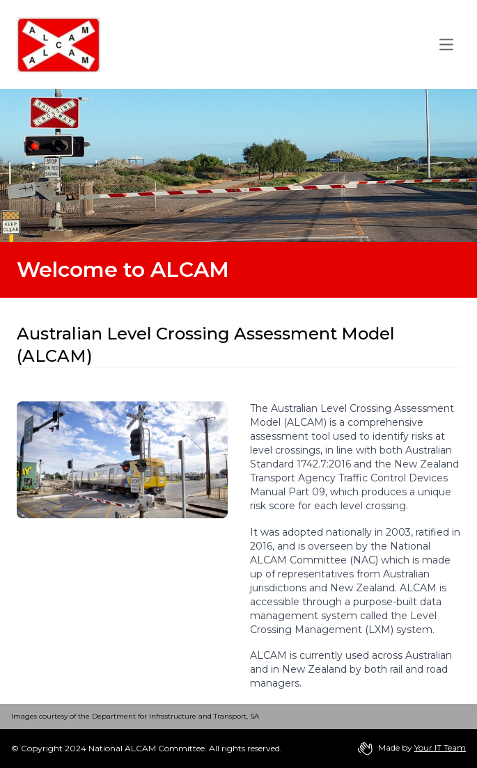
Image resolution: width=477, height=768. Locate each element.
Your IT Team (440, 747)
